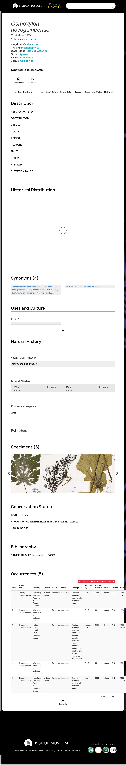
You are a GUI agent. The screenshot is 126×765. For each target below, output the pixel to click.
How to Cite (33, 751)
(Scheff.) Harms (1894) (35, 290)
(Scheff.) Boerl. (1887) (33, 293)
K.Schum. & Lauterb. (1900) (35, 286)
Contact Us (76, 751)
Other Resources (20, 751)
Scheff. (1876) (81, 286)
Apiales (23, 54)
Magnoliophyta (30, 47)
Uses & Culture (52, 92)
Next (112, 697)
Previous (102, 697)
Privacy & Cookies (63, 751)
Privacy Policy (50, 751)
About (41, 751)
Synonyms (40, 92)
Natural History (66, 92)
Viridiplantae (31, 44)
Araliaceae (26, 57)
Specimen (79, 92)
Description (16, 92)
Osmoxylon (27, 60)
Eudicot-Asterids (37, 50)
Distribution (28, 92)
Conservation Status (93, 92)
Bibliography (109, 92)
